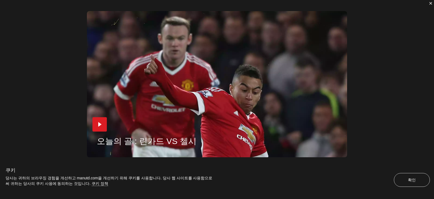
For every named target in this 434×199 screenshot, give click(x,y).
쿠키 (11, 170)
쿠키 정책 (100, 183)
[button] (99, 124)
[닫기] (430, 3)
